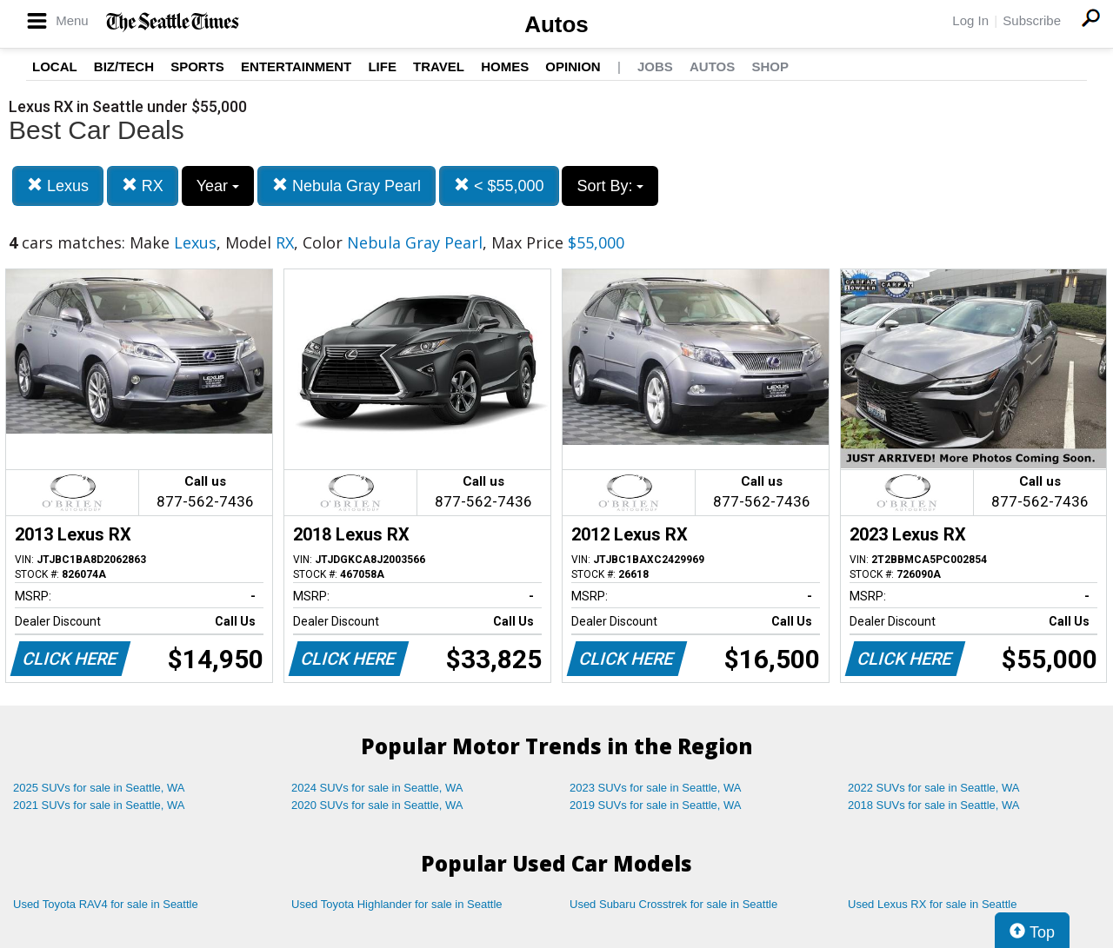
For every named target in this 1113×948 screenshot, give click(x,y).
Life (382, 66)
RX (142, 185)
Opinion (572, 66)
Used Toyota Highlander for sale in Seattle (397, 904)
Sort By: (609, 186)
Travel (438, 66)
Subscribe (1032, 20)
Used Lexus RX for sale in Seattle (932, 904)
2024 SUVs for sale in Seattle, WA (377, 787)
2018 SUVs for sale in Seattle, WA (934, 805)
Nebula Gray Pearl (346, 185)
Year (218, 186)
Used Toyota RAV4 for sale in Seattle (105, 904)
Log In (970, 20)
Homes (505, 66)
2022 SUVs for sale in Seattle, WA (934, 787)
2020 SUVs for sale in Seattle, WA (377, 805)
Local (54, 66)
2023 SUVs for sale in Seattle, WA (656, 787)
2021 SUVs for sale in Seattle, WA (99, 805)
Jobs (655, 66)
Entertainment (296, 66)
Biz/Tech (124, 66)
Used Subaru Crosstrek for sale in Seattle (673, 904)
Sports (197, 66)
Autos (556, 24)
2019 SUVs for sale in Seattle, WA (656, 805)
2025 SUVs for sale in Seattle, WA (99, 787)
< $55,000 (499, 185)
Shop (770, 66)
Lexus (58, 185)
